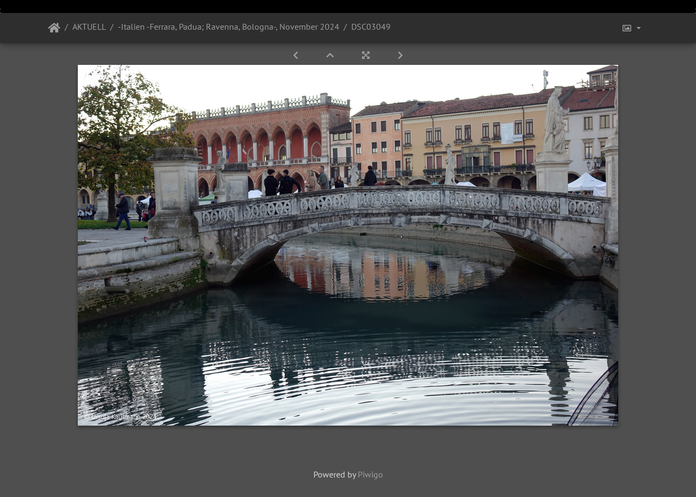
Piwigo (370, 474)
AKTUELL (89, 26)
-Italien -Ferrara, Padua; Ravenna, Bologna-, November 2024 (228, 26)
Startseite (54, 28)
